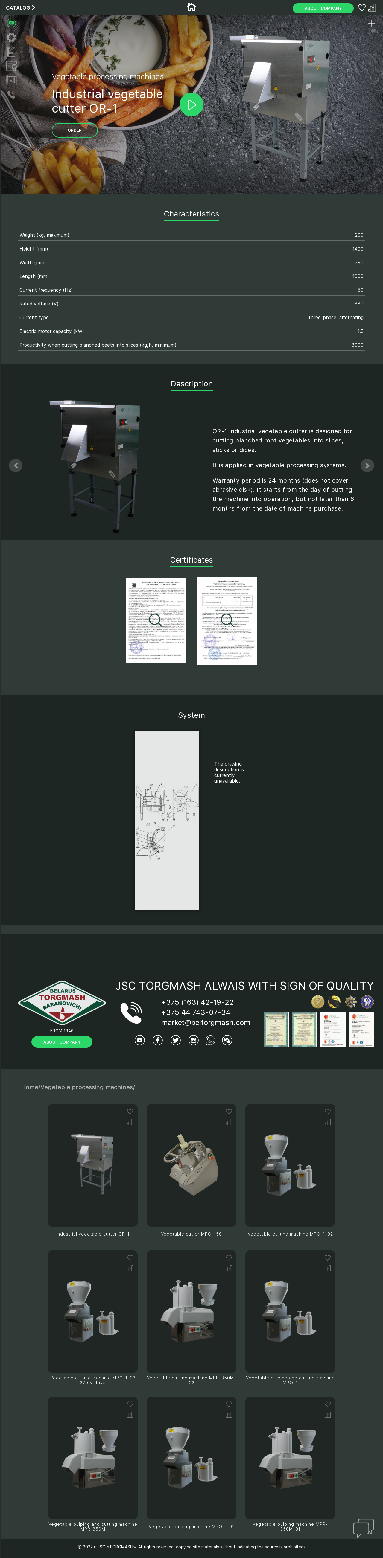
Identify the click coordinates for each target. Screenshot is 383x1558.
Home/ (30, 1087)
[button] (15, 465)
